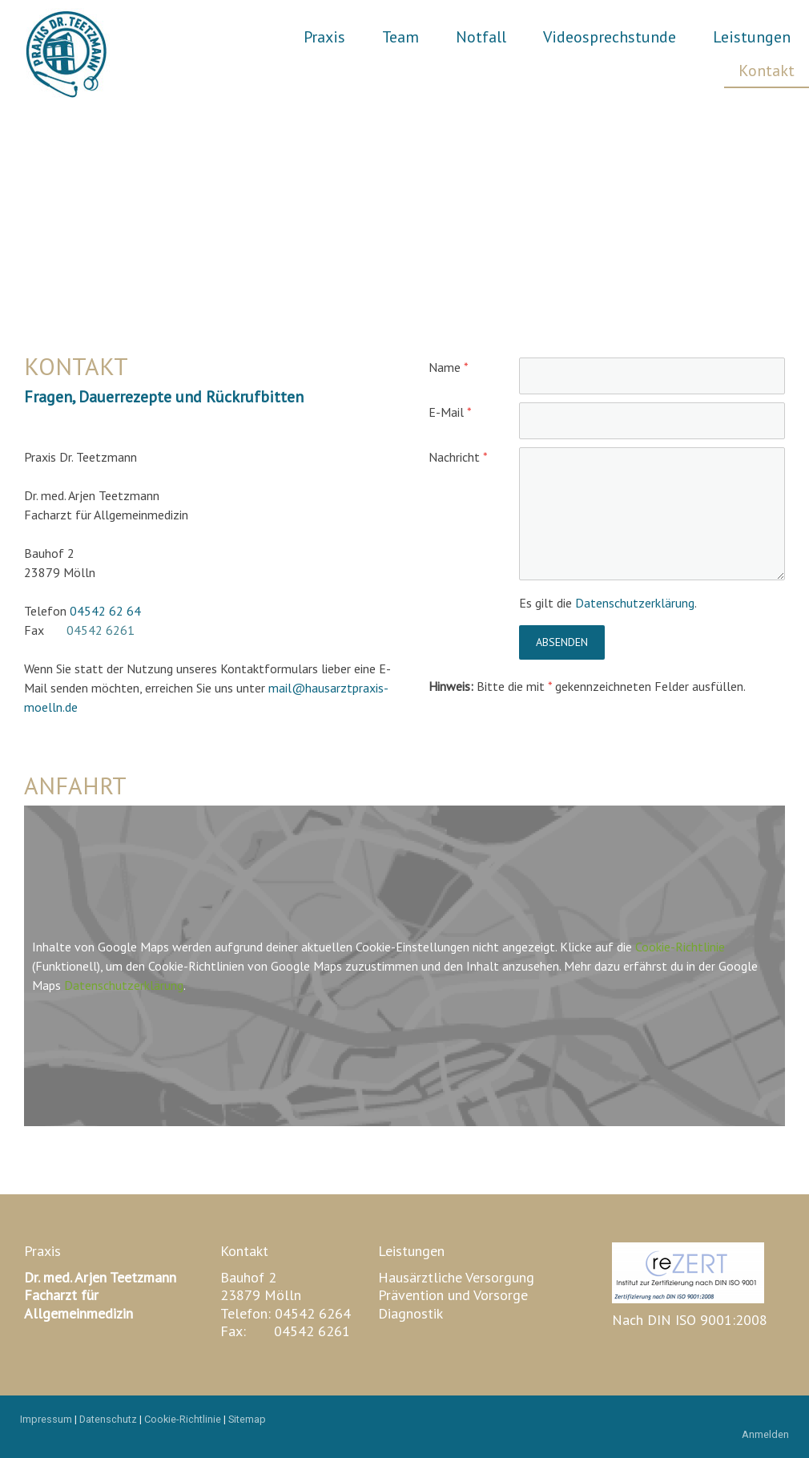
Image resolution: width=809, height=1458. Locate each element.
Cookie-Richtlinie (680, 947)
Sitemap (247, 1419)
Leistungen (752, 36)
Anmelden (765, 1434)
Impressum (46, 1419)
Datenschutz (108, 1419)
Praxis (324, 36)
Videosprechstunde (609, 36)
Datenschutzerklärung (634, 603)
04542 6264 (313, 1313)
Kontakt (767, 70)
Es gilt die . (608, 603)
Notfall (481, 36)
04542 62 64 (105, 611)
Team (400, 36)
